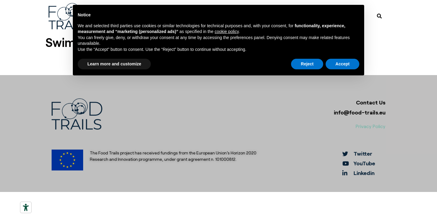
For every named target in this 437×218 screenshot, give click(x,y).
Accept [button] (342, 63)
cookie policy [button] (227, 31)
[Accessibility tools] (26, 207)
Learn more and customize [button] (114, 63)
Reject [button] (307, 63)
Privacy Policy (370, 126)
